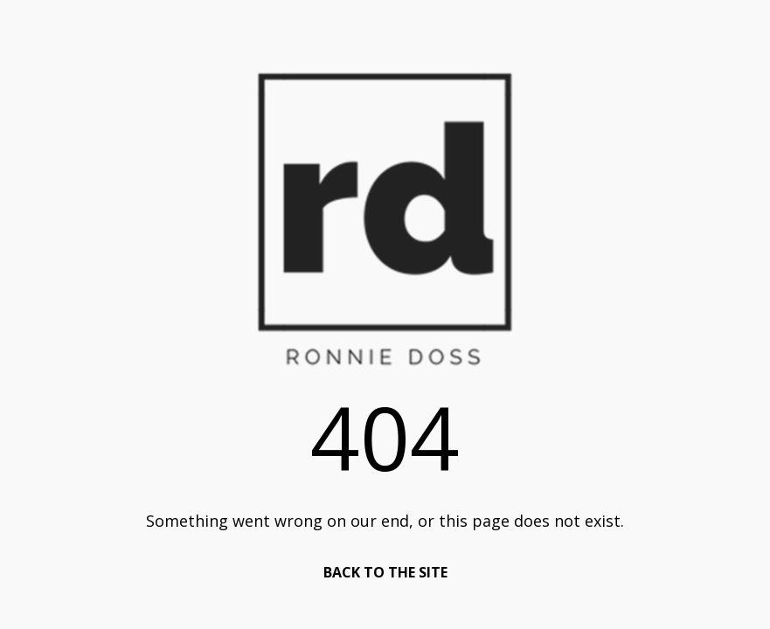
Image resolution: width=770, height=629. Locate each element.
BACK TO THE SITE (385, 572)
